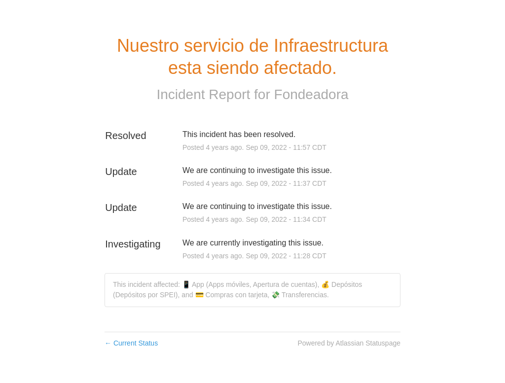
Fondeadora (311, 94)
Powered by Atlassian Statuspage (348, 343)
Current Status (131, 343)
